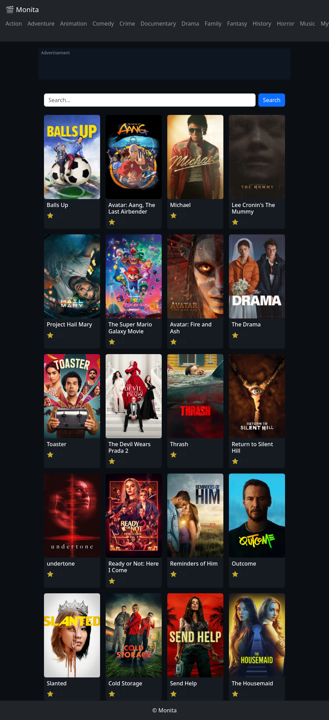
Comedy (103, 23)
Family (213, 23)
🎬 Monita (22, 9)
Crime (127, 23)
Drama (190, 23)
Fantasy (237, 23)
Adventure (40, 23)
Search (272, 100)
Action (14, 23)
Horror (285, 23)
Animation (73, 23)
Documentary (158, 23)
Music (307, 23)
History (261, 23)
